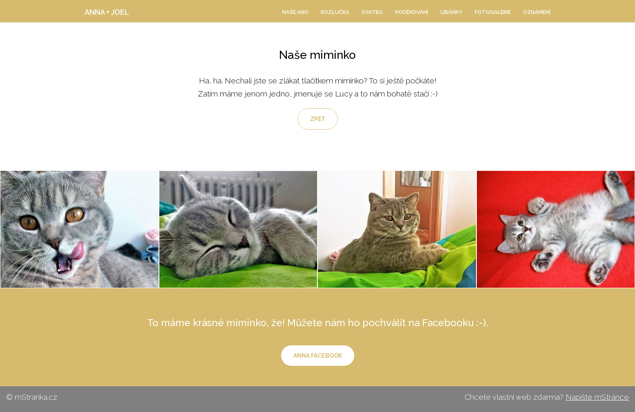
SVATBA (372, 12)
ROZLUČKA (335, 12)
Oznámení (536, 12)
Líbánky (451, 12)
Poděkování (411, 12)
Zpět (317, 119)
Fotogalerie (493, 12)
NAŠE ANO (295, 12)
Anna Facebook (317, 355)
